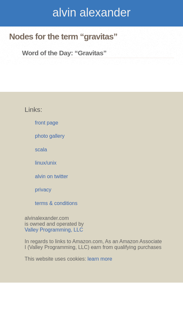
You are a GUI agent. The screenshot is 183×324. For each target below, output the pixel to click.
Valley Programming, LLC (54, 229)
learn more (99, 259)
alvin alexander (91, 12)
